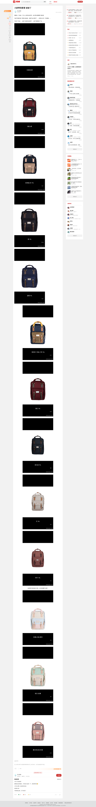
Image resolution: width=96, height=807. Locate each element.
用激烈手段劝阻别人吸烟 (73, 55)
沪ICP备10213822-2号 (33, 805)
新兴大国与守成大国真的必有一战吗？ (76, 182)
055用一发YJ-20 (72, 37)
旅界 (71, 123)
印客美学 (71, 116)
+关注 (58, 775)
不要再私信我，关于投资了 (20, 790)
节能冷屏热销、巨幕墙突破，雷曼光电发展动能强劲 (74, 87)
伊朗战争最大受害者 (72, 42)
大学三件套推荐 (17, 781)
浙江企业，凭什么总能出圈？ (74, 138)
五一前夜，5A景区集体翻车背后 (74, 125)
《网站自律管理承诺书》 (68, 802)
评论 (68, 76)
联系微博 (47, 802)
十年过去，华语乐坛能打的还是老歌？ (74, 119)
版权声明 (34, 802)
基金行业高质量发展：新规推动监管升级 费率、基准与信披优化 (74, 144)
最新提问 (69, 12)
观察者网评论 (73, 63)
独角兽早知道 (72, 97)
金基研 (71, 142)
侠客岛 (71, 221)
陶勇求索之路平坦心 (74, 103)
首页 (50, 1)
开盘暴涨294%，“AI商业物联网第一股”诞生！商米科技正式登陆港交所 (74, 100)
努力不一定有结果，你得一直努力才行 (74, 132)
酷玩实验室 (72, 231)
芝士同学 (19, 11)
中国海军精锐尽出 (72, 47)
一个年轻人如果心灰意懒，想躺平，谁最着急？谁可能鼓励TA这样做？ (74, 93)
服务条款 (39, 802)
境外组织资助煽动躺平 (73, 35)
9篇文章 (23, 776)
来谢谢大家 (16, 788)
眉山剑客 (71, 210)
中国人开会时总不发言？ (73, 32)
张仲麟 (71, 228)
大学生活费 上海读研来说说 (20, 786)
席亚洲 (71, 224)
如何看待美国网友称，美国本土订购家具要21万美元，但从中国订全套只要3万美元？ (75, 10)
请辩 (71, 129)
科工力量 (71, 217)
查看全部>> (59, 779)
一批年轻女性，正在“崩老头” (76, 169)
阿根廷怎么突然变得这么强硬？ (76, 173)
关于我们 (30, 802)
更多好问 (78, 7)
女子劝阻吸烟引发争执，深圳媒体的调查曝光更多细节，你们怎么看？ (75, 21)
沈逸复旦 (71, 214)
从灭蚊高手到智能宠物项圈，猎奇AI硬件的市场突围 (74, 112)
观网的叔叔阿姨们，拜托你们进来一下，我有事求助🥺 (26, 783)
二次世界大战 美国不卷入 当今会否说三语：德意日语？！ (74, 106)
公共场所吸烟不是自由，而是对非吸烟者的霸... (76, 164)
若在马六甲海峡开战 (72, 50)
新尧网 (71, 84)
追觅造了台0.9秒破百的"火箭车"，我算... (76, 191)
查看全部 (75, 149)
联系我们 (26, 802)
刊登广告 (43, 802)
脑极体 (71, 110)
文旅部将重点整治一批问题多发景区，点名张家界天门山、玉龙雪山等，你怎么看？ (75, 16)
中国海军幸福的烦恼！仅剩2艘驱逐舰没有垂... (76, 187)
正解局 (71, 135)
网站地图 (55, 802)
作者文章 (16, 779)
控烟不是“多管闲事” (72, 52)
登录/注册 (80, 1)
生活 (15, 768)
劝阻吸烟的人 (71, 40)
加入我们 (51, 802)
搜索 (45, 1)
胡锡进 (71, 91)
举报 (20, 768)
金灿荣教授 (72, 207)
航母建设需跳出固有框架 (73, 45)
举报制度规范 (60, 802)
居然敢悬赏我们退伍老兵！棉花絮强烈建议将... (76, 178)
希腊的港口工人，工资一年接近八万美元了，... (76, 160)
